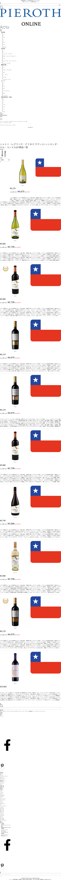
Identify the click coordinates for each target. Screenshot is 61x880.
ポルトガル (2, 808)
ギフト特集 (2, 819)
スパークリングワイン (4, 776)
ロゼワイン (2, 777)
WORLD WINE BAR (3, 115)
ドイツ (1, 791)
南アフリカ (2, 810)
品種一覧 (1, 788)
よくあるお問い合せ (4, 832)
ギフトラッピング (3, 820)
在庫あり (22, 185)
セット (1, 784)
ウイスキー (2, 782)
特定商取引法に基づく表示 (6, 827)
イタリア (1, 792)
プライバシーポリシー (5, 834)
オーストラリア (3, 798)
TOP (1, 29)
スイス (1, 801)
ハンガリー (2, 807)
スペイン (1, 802)
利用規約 (2, 828)
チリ (1, 804)
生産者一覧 (2, 786)
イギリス (1, 813)
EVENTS (1, 114)
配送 (2, 826)
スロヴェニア (2, 803)
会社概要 (2, 823)
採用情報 (2, 833)
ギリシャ (1, 816)
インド (1, 797)
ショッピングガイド (4, 829)
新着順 (2, 159)
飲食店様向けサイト (4, 835)
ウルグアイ (2, 796)
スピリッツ (2, 783)
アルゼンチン (2, 795)
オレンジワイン (3, 778)
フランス (1, 790)
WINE (1, 30)
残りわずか (15, 517)
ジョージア (2, 814)
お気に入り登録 (15, 195)
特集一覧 (1, 822)
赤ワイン (1, 773)
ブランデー (2, 779)
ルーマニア (2, 809)
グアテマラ (2, 815)
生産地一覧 (2, 785)
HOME (1, 116)
